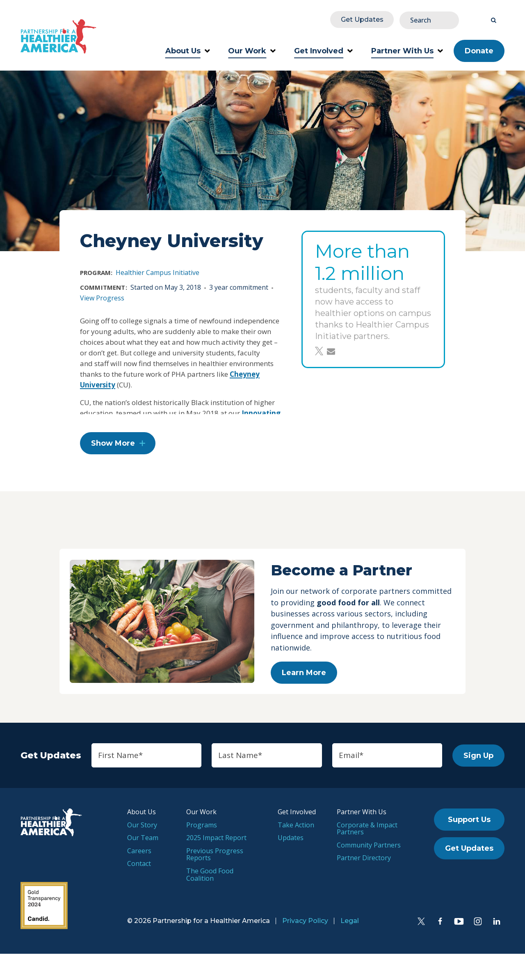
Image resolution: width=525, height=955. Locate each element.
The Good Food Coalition (209, 876)
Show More (113, 444)
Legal (349, 922)
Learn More (304, 673)
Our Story (142, 826)
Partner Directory (364, 859)
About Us (187, 49)
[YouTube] (459, 922)
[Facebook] (440, 922)
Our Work (252, 49)
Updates (291, 839)
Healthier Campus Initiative (157, 270)
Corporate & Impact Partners (367, 830)
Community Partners (369, 846)
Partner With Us (407, 49)
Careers (139, 852)
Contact (139, 865)
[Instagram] (478, 922)
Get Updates (411, 19)
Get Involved (323, 49)
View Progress (102, 296)
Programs (201, 826)
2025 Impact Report (216, 839)
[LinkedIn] (496, 922)
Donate (479, 49)
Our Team (142, 839)
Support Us (469, 821)
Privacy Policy (305, 922)
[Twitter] (421, 922)
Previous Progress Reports (214, 855)
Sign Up (478, 756)
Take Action (296, 826)
